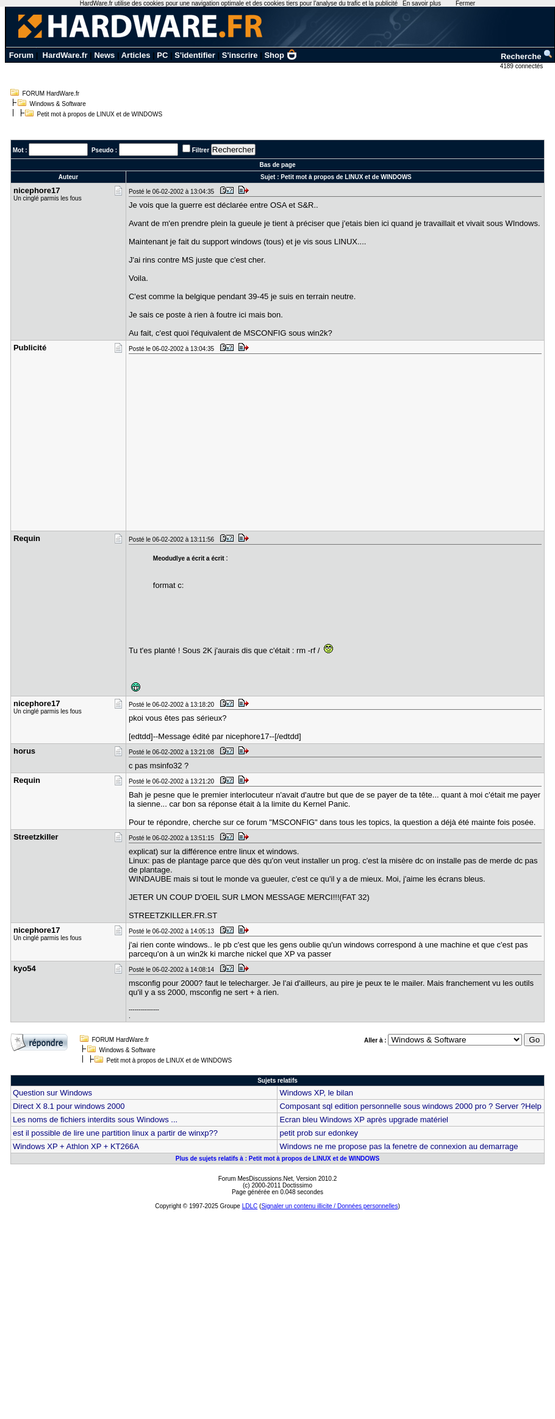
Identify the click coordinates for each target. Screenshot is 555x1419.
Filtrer (200, 150)
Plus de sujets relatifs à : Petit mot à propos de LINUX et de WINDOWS (278, 1158)
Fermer (465, 3)
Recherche (527, 56)
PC (162, 55)
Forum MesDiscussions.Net (255, 1178)
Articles (136, 55)
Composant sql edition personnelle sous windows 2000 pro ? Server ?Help (410, 1106)
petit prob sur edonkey (318, 1133)
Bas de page (278, 164)
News (104, 55)
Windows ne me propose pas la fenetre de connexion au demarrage (398, 1146)
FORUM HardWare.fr (51, 93)
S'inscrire (240, 55)
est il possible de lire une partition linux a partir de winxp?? (115, 1133)
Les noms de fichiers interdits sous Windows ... (95, 1119)
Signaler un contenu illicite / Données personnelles (329, 1206)
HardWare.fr (65, 55)
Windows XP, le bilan (316, 1092)
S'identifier (194, 55)
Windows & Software (58, 104)
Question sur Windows (52, 1092)
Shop (280, 55)
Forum (21, 55)
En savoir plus (422, 3)
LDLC (250, 1206)
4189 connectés (522, 66)
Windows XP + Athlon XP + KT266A (76, 1146)
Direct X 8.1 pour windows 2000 (69, 1106)
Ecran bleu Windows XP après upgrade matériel (363, 1119)
